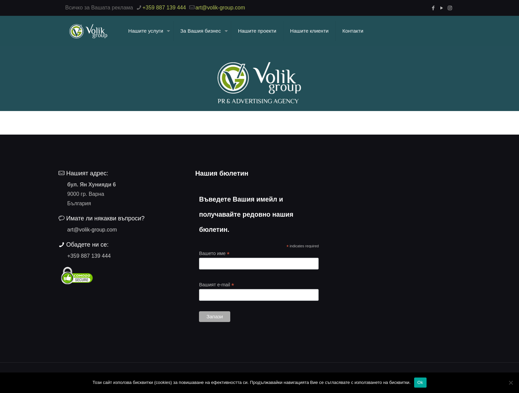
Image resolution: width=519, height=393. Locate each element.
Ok (420, 382)
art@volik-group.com (92, 230)
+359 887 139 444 (89, 256)
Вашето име (214, 253)
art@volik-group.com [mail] (220, 7)
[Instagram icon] (449, 8)
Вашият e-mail (216, 285)
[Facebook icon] (433, 8)
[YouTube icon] (441, 8)
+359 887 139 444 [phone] (164, 7)
